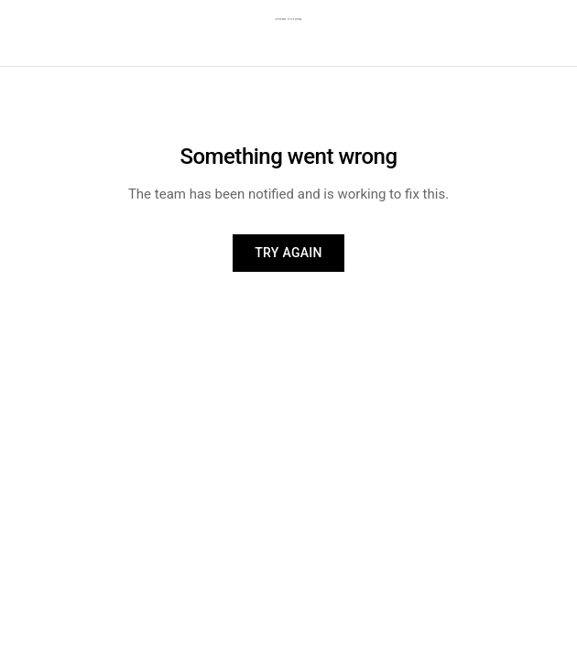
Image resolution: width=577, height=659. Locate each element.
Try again (288, 252)
